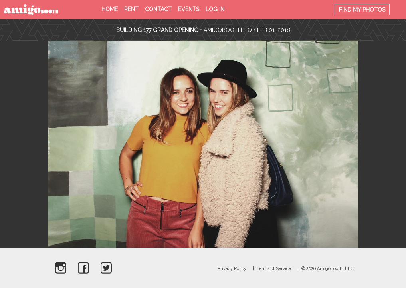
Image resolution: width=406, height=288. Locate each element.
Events (188, 9)
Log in (215, 9)
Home (109, 9)
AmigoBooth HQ (228, 30)
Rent (131, 9)
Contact (158, 9)
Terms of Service (274, 268)
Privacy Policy (232, 268)
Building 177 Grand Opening (158, 30)
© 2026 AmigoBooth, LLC (327, 268)
